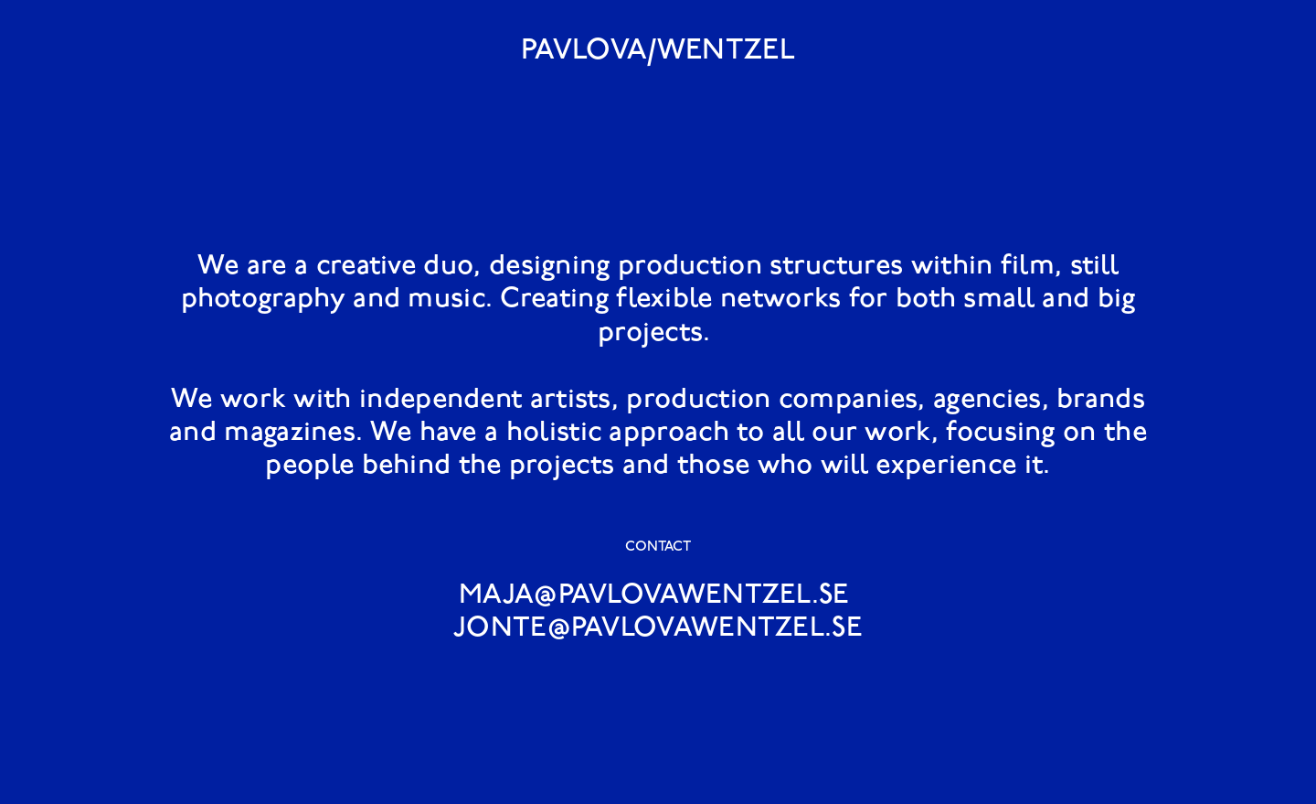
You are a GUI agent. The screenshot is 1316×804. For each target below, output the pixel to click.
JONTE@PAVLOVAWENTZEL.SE (658, 629)
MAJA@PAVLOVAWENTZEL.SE (654, 596)
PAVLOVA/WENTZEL (658, 51)
